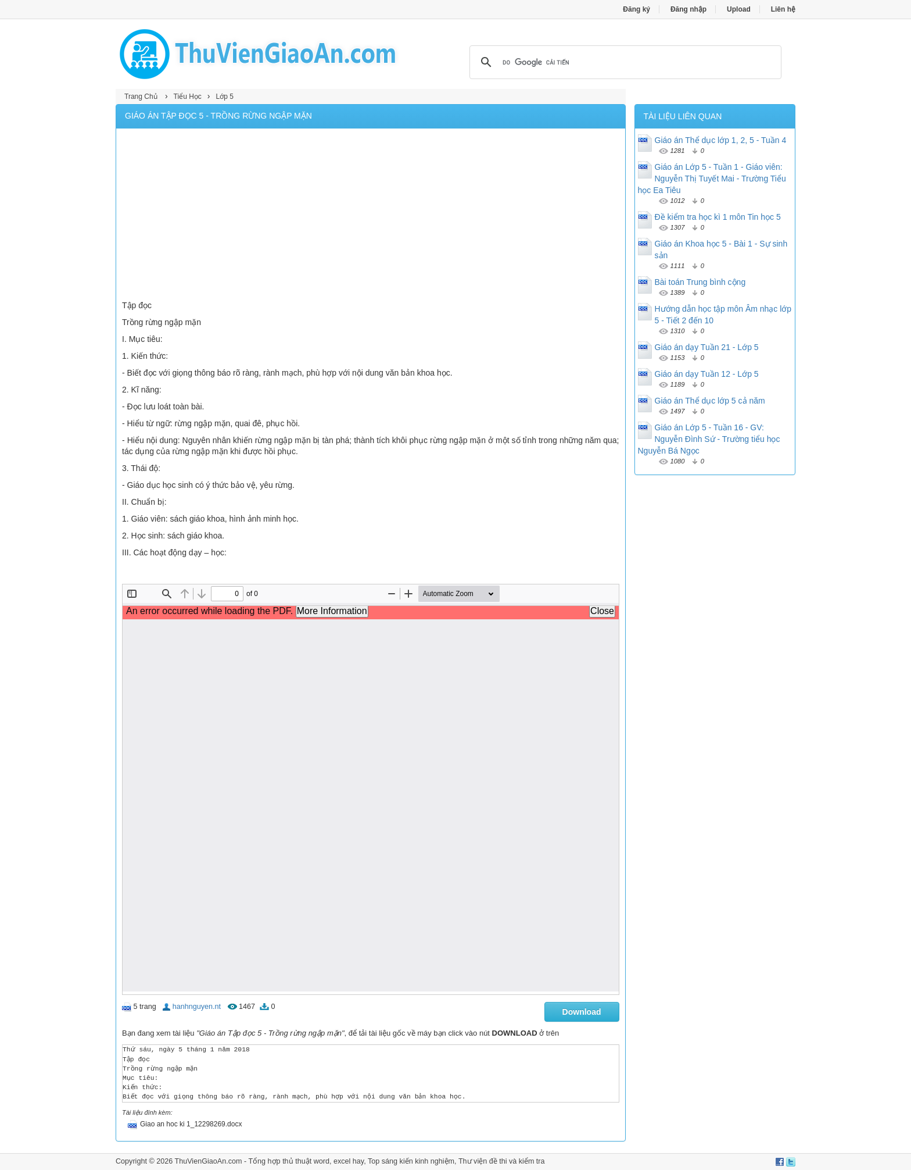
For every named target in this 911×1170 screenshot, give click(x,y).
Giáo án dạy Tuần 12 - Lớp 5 (707, 374)
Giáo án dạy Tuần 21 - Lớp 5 (707, 347)
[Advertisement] (370, 215)
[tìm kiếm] (624, 62)
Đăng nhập (688, 9)
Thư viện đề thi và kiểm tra (501, 1161)
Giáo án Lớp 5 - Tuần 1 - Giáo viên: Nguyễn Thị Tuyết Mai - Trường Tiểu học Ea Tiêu (712, 178)
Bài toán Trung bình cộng (700, 282)
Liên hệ (783, 9)
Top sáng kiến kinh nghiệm (411, 1161)
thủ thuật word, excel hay (323, 1161)
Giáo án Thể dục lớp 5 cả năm (710, 400)
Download (581, 1011)
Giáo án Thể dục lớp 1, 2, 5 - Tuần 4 (721, 140)
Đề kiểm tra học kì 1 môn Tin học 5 (718, 217)
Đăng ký (636, 9)
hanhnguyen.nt (197, 1007)
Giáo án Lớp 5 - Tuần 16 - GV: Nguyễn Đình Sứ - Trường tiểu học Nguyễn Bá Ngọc (709, 439)
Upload (739, 9)
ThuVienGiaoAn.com (208, 1161)
